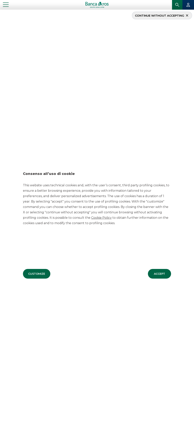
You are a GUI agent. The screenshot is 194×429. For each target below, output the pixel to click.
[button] (36, 273)
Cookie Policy (101, 217)
